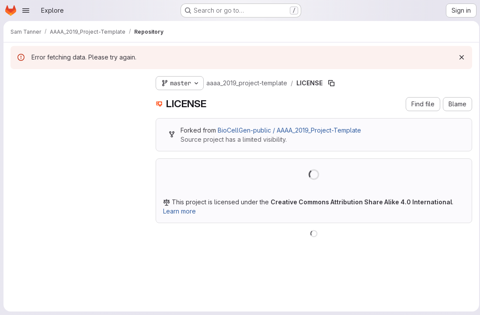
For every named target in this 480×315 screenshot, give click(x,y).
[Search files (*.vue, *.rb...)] (76, 99)
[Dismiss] (459, 57)
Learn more (179, 211)
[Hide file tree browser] (17, 81)
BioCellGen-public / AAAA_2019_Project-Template (289, 130)
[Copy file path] (331, 83)
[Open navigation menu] (26, 11)
